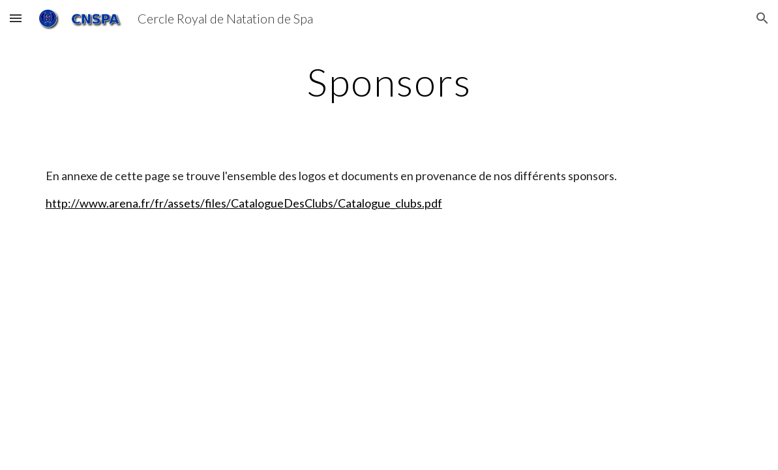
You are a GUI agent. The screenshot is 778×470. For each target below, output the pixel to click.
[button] (15, 18)
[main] (389, 81)
